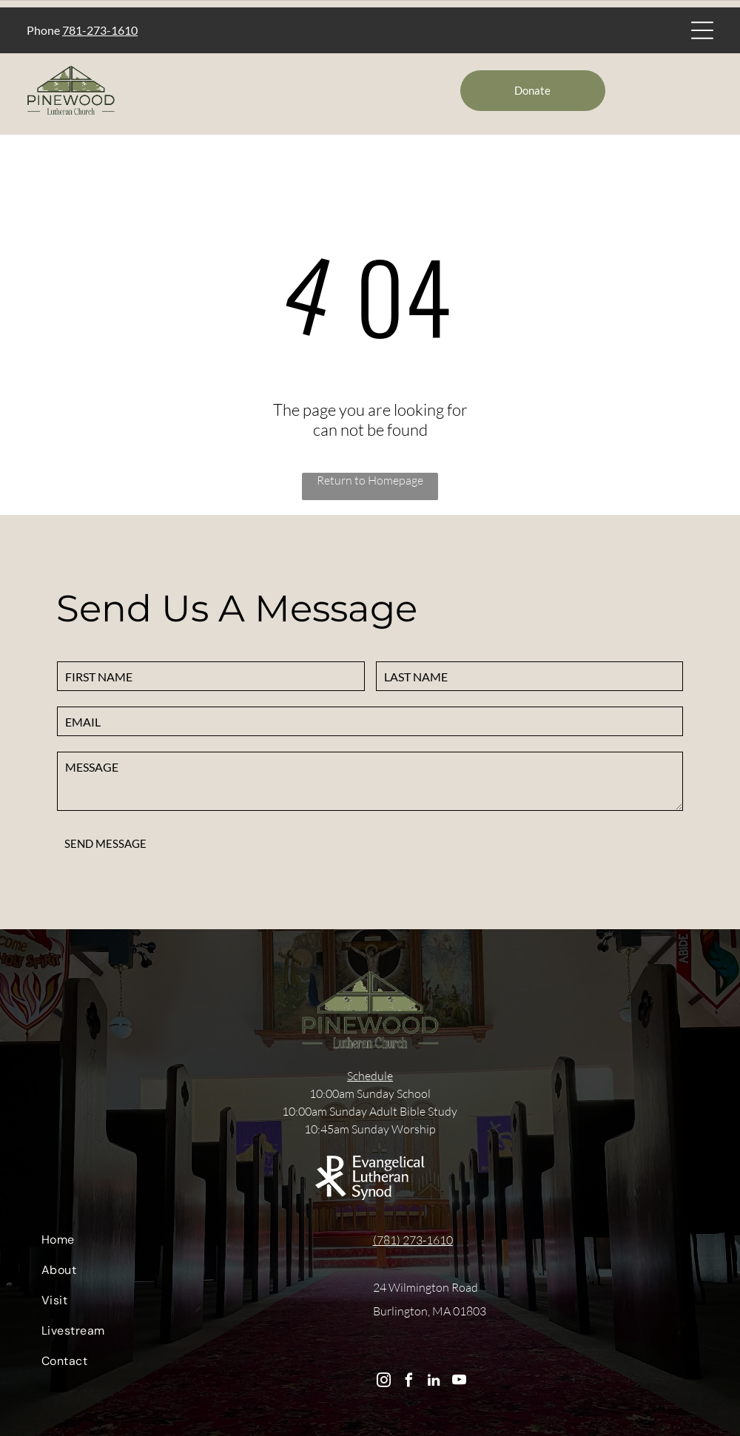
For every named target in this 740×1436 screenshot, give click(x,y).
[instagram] (383, 1382)
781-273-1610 (100, 30)
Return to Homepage (370, 480)
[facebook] (409, 1382)
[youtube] (459, 1382)
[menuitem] (193, 1243)
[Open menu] (702, 30)
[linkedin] (434, 1382)
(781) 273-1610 (413, 1240)
